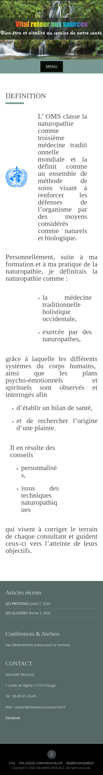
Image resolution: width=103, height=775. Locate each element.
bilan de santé (71, 408)
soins (45, 188)
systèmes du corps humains (49, 366)
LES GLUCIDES (16, 613)
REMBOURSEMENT (80, 763)
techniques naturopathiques (39, 502)
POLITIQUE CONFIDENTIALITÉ (41, 763)
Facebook (12, 718)
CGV (12, 763)
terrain (88, 529)
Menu (51, 66)
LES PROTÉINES (17, 603)
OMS (53, 116)
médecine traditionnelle (62, 148)
